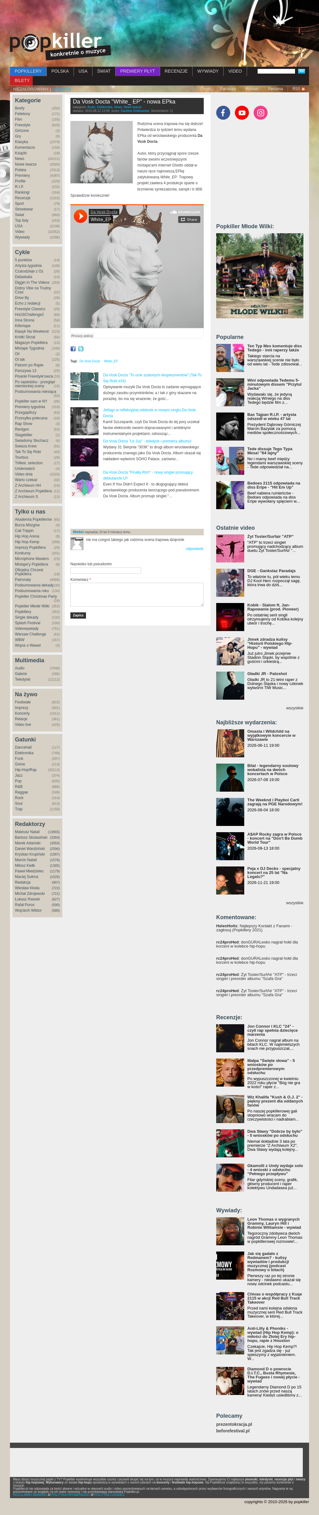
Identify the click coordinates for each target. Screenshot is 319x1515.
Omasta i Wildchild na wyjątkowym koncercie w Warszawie (271, 735)
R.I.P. (19, 187)
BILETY (22, 80)
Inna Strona (24, 320)
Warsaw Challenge (30, 634)
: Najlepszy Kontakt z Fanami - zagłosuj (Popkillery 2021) (254, 928)
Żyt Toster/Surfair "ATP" (270, 536)
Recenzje (23, 198)
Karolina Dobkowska (135, 111)
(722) (56, 888)
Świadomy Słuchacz (31, 440)
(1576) (55, 860)
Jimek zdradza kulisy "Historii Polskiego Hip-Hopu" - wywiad (270, 643)
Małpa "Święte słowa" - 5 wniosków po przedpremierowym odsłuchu (271, 1066)
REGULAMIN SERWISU (30, 1495)
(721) (56, 893)
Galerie (21, 674)
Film (18, 119)
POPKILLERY (28, 71)
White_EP (111, 361)
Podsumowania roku (32, 591)
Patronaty (228, 89)
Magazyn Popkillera (31, 342)
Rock (19, 798)
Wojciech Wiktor (28, 910)
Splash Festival (27, 623)
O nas (206, 89)
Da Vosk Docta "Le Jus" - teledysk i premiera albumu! (147, 441)
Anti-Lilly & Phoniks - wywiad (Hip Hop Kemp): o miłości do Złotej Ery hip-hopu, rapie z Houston (272, 1334)
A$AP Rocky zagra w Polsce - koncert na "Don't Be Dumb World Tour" (274, 838)
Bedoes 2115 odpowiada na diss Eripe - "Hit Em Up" (273, 485)
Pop (18, 781)
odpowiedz (194, 549)
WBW (20, 640)
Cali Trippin (24, 530)
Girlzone (22, 130)
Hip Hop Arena (27, 536)
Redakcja (23, 882)
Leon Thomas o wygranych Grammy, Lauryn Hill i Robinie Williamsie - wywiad (274, 1223)
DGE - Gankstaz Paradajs (271, 570)
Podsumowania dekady (34, 585)
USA (83, 71)
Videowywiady (27, 628)
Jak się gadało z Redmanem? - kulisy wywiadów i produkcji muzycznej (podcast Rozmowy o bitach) (268, 1261)
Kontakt (252, 89)
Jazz (19, 775)
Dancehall (23, 747)
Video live (23, 724)
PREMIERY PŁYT (137, 71)
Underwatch (25, 468)
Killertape (23, 326)
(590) (56, 905)
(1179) (55, 871)
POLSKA (60, 71)
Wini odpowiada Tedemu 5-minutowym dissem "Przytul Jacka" (274, 384)
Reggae (21, 792)
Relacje (21, 719)
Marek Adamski (27, 843)
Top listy (21, 220)
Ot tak (20, 359)
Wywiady (22, 237)
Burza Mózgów (27, 525)
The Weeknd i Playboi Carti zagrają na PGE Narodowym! (274, 802)
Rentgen (22, 429)
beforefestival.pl (233, 1431)
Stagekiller (23, 435)
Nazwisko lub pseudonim (91, 564)
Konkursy (23, 553)
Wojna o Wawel (28, 645)
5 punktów (23, 260)
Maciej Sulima (26, 877)
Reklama (275, 89)
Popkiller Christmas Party (36, 596)
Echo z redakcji (27, 303)
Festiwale (23, 702)
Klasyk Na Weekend (32, 331)
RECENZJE (176, 71)
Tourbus (21, 457)
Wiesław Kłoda (27, 888)
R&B (19, 786)
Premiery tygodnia (30, 407)
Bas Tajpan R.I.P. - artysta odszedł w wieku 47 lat (271, 416)
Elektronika (24, 753)
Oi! (17, 354)
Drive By (22, 298)
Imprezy (21, 708)
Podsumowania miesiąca (35, 391)
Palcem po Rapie (29, 365)
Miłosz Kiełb (25, 865)
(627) (56, 899)
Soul (18, 803)
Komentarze (25, 147)
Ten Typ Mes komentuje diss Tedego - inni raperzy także (274, 348)
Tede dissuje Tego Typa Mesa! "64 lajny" (269, 450)
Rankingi (22, 192)
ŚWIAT (104, 71)
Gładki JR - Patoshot (267, 673)
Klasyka (21, 142)
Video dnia (24, 474)
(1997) (55, 854)
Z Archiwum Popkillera (33, 491)
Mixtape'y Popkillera (31, 564)
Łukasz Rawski (27, 899)
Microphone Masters (32, 559)
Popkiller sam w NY (31, 401)
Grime (20, 764)
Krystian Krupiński (30, 854)
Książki (21, 153)
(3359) (55, 837)
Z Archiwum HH (28, 485)
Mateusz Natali (27, 832)
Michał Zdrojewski (30, 893)
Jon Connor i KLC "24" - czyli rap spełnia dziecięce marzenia (272, 1030)
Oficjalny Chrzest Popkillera (29, 572)
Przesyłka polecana (31, 418)
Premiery (22, 175)
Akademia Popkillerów (33, 519)
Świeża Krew (25, 446)
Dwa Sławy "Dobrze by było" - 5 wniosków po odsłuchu (274, 1133)
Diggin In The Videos (32, 282)
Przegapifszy (25, 412)
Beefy (20, 108)
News (19, 159)
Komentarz (80, 579)
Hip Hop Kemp (27, 542)
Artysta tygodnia (28, 265)
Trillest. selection (29, 463)
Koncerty (22, 713)
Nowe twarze (25, 164)
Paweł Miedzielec (29, 871)
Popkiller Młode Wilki (32, 606)
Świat (19, 215)
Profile (20, 181)
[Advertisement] (159, 17)
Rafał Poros (25, 905)
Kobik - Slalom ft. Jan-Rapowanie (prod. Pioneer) (273, 607)
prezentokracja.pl (234, 1424)
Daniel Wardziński (30, 849)
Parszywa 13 (25, 371)
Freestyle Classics (30, 309)
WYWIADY (207, 71)
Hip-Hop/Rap (25, 770)
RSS (296, 89)
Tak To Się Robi (28, 452)
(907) (56, 882)
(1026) (55, 877)
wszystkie (294, 708)
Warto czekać (26, 480)
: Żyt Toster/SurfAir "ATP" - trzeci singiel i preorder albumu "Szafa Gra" (256, 976)
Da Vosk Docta (89, 361)
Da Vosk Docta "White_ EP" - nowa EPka (124, 102)
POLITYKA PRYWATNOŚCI (70, 1495)
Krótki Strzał (25, 337)
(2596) (55, 849)
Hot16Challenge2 (29, 314)
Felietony (22, 114)
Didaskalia (23, 277)
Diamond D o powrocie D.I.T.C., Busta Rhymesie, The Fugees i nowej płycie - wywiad (273, 1375)
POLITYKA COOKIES (109, 1495)
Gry (18, 136)
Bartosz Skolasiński (31, 837)
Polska (20, 170)
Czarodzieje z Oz (29, 271)
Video (19, 231)
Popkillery (23, 612)
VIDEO (235, 71)
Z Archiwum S (26, 497)
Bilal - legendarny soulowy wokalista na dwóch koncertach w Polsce (272, 769)
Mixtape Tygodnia (29, 348)
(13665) (54, 832)
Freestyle (22, 125)
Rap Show (23, 424)
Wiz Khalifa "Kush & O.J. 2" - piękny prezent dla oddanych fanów (275, 1101)
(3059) (55, 843)
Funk (19, 758)
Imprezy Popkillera (30, 547)
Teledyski (22, 679)
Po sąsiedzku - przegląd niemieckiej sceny (35, 384)
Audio (20, 668)
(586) (56, 910)
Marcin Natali (26, 860)
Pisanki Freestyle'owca (34, 376)
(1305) (55, 865)
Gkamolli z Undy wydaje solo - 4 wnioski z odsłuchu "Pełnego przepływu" (275, 1169)
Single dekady (26, 617)
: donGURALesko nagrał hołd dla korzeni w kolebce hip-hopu (257, 944)
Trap (18, 809)
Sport (19, 203)
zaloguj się (61, 89)
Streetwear (24, 209)
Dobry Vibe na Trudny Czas (33, 290)
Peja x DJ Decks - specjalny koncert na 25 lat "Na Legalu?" (274, 872)
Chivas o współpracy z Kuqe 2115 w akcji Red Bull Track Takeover (274, 1298)
